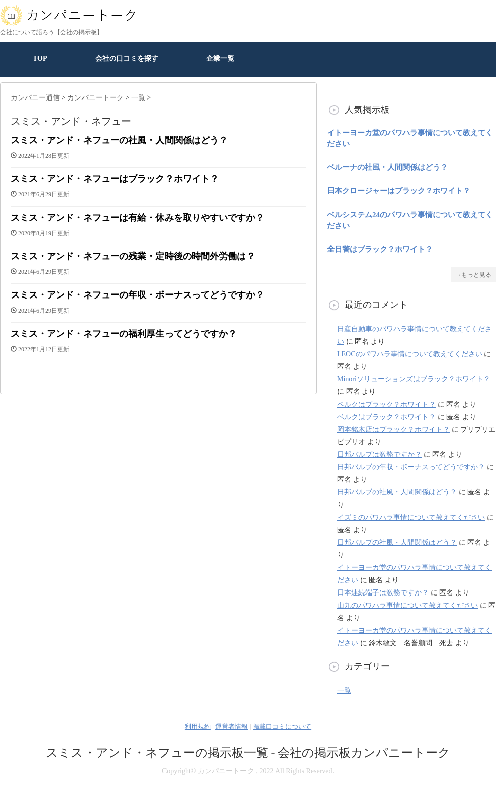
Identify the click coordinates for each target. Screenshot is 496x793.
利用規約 (198, 726)
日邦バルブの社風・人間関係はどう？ (397, 492)
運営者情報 (231, 726)
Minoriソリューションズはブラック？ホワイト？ (413, 379)
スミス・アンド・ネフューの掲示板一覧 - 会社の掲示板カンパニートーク (248, 752)
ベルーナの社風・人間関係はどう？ (387, 167)
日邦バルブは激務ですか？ (379, 454)
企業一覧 (220, 58)
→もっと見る (473, 274)
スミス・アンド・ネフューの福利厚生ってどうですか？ (124, 334)
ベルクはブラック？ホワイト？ (386, 404)
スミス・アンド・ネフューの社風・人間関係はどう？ (119, 140)
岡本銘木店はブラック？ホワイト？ (393, 429)
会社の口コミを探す (126, 58)
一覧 (344, 691)
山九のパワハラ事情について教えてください (407, 605)
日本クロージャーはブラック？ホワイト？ (398, 191)
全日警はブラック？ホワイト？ (380, 249)
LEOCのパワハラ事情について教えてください (409, 354)
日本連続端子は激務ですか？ (383, 593)
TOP (40, 58)
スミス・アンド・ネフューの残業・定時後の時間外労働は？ (133, 256)
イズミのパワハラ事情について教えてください (411, 517)
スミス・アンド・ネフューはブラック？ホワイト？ (115, 179)
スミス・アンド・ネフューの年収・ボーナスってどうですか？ (137, 295)
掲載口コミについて (282, 726)
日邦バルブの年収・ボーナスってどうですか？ (411, 467)
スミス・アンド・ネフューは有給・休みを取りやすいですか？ (137, 218)
